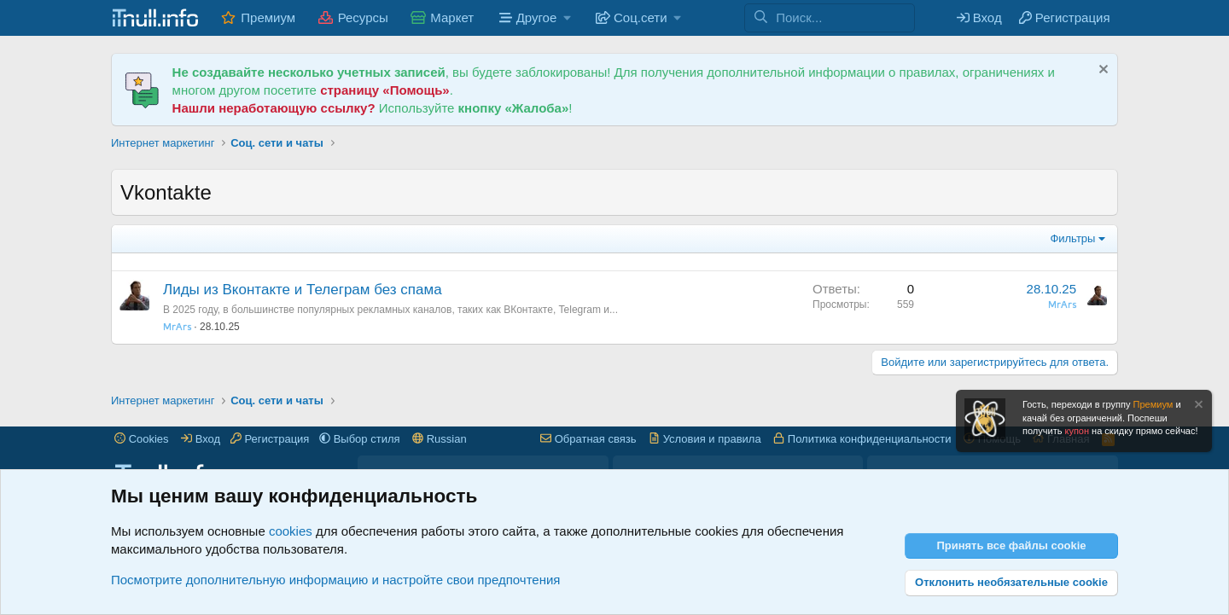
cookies (290, 531)
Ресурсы (363, 17)
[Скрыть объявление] (1101, 71)
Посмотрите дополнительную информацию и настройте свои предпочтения (335, 579)
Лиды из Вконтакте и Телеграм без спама (302, 289)
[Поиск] (845, 18)
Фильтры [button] (1072, 238)
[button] (533, 17)
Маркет (452, 17)
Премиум (268, 17)
